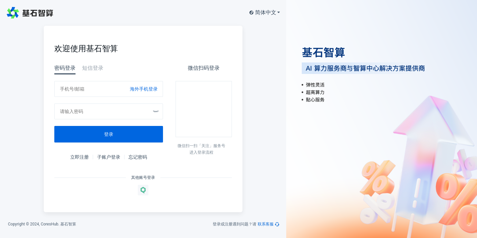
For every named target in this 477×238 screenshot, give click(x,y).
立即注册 (79, 157)
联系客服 (266, 224)
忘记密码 (138, 157)
